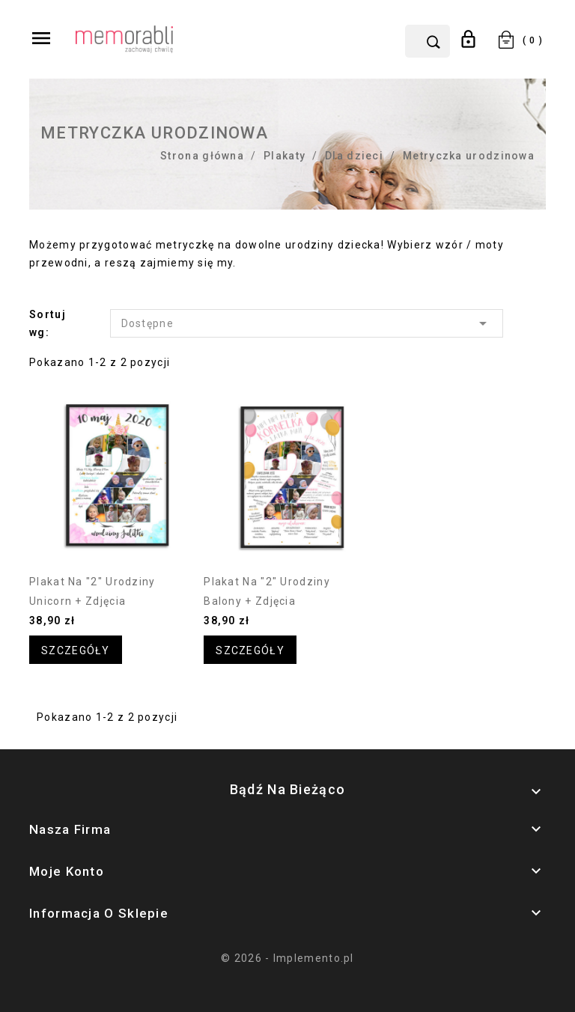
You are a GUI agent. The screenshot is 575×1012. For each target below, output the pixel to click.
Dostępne (307, 323)
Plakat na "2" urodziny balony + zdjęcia (267, 591)
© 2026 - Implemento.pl (287, 958)
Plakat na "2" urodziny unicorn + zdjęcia (92, 591)
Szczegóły (75, 650)
